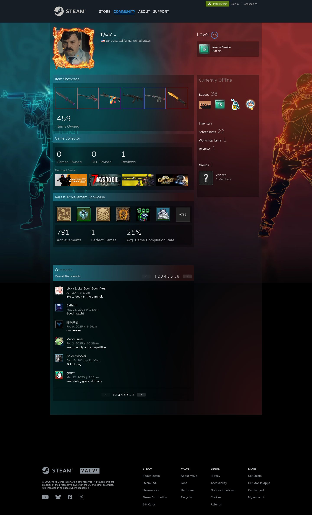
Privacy (215, 475)
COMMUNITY (124, 11)
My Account (256, 497)
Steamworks (151, 490)
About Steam (151, 475)
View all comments (67, 276)
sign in (235, 3)
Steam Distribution (155, 497)
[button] (228, 34)
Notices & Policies (222, 490)
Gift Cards (149, 504)
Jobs (184, 483)
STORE (104, 11)
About (144, 11)
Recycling (187, 497)
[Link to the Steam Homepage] (73, 15)
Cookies (216, 497)
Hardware (187, 490)
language (249, 3)
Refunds (216, 504)
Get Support (256, 490)
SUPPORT (161, 11)
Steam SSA (150, 483)
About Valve (189, 475)
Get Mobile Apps (259, 483)
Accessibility (219, 483)
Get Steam (255, 475)
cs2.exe (221, 175)
